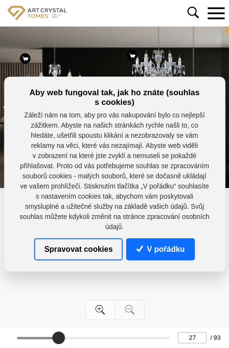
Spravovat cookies (78, 249)
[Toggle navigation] (216, 13)
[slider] (59, 338)
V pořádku (161, 249)
